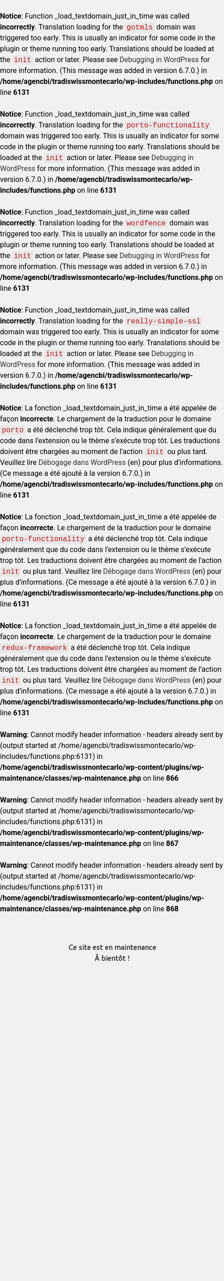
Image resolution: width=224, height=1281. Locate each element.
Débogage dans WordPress (82, 462)
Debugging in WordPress (159, 59)
